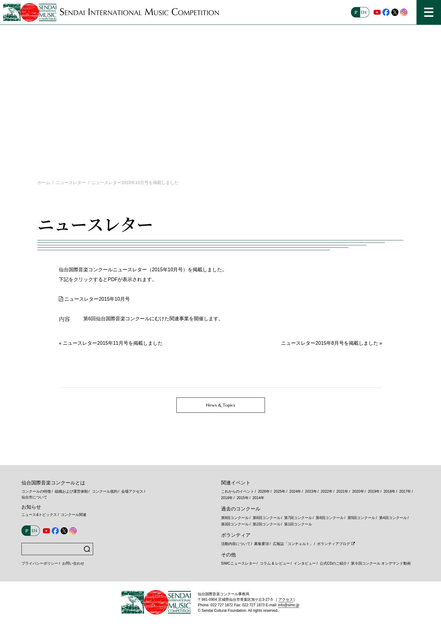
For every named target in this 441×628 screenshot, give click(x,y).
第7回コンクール (298, 518)
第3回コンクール (235, 524)
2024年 (295, 491)
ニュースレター (71, 182)
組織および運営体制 (71, 491)
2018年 (389, 491)
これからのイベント (237, 491)
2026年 (264, 491)
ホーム (43, 182)
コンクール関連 (73, 515)
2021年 (343, 491)
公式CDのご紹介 (333, 563)
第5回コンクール (361, 518)
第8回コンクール (267, 518)
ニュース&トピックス (39, 515)
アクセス (285, 599)
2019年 (374, 491)
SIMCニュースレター (238, 563)
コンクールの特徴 (36, 491)
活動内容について (236, 544)
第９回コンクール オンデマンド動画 (381, 563)
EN (363, 12)
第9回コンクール (235, 518)
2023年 (311, 491)
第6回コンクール (330, 518)
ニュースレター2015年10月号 (97, 299)
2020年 (358, 491)
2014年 (258, 498)
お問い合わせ (73, 563)
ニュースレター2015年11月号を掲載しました (112, 343)
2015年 (243, 498)
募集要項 (261, 544)
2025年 (279, 491)
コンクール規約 (105, 491)
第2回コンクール (267, 524)
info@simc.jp (288, 605)
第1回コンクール (298, 524)
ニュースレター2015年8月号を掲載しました (329, 343)
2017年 (405, 491)
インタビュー (305, 563)
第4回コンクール (393, 518)
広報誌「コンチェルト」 (293, 544)
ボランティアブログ (333, 544)
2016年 (227, 498)
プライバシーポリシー (39, 563)
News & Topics (220, 405)
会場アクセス (132, 491)
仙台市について (34, 497)
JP (356, 12)
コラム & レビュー (275, 563)
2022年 (327, 491)
